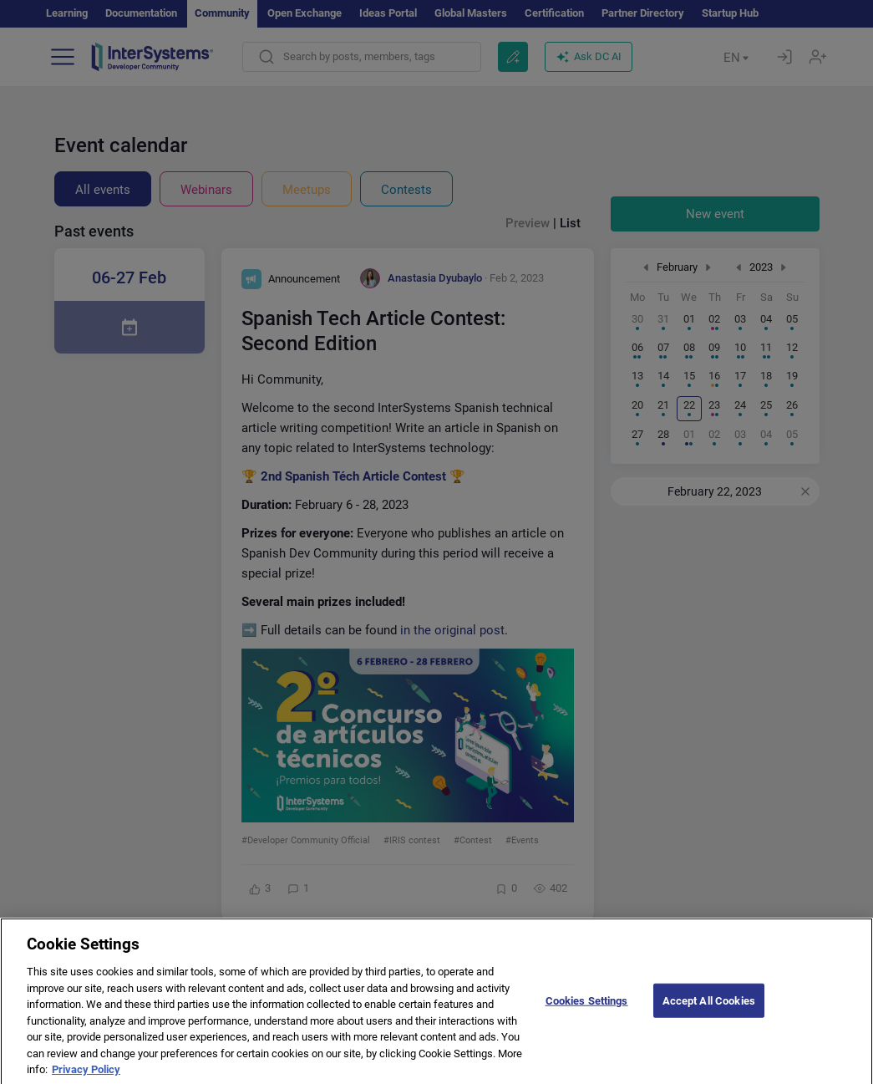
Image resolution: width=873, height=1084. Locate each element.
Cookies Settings (587, 1011)
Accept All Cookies (708, 1011)
